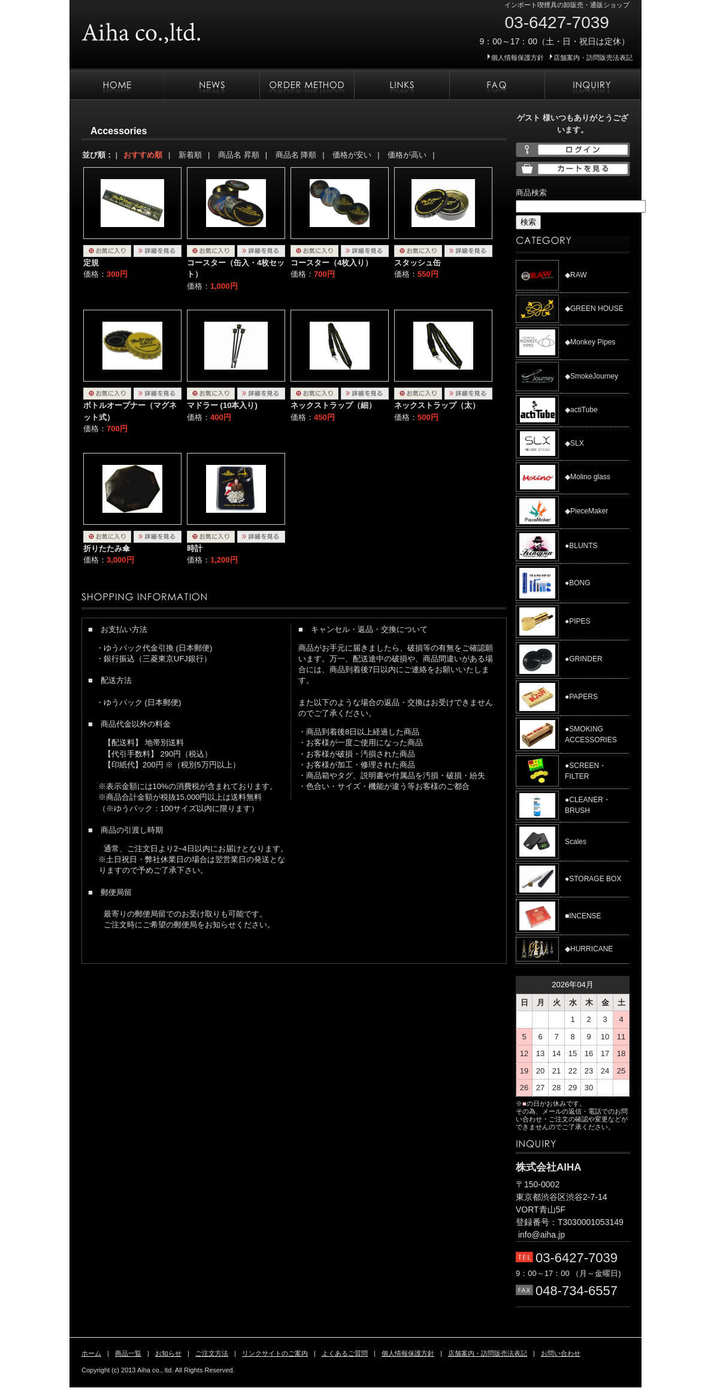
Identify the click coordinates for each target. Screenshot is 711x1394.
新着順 (190, 154)
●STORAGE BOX (593, 879)
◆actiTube (581, 410)
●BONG (578, 583)
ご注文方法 (306, 85)
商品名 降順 (296, 154)
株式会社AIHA (177, 29)
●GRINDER (584, 659)
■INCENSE (583, 916)
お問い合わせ (592, 85)
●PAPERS (581, 697)
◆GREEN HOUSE (594, 308)
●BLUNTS (581, 546)
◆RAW (576, 275)
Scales (575, 841)
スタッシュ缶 (417, 262)
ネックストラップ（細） (333, 405)
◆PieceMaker (586, 511)
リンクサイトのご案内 (401, 85)
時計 (194, 548)
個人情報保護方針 (517, 57)
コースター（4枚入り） (332, 262)
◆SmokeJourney (591, 376)
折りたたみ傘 (106, 548)
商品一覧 (128, 1353)
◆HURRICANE (589, 949)
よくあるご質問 (496, 85)
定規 (91, 262)
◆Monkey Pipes (590, 342)
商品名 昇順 (238, 154)
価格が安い (351, 154)
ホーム (116, 85)
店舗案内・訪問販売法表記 (593, 57)
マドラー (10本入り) (222, 405)
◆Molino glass (587, 477)
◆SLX (574, 443)
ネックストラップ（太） (437, 405)
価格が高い (407, 154)
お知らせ (211, 85)
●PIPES (578, 621)
